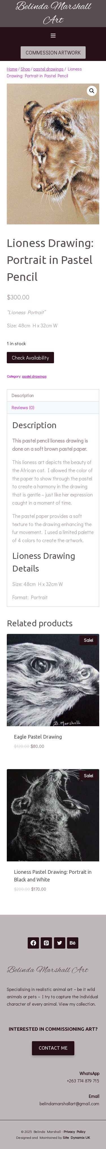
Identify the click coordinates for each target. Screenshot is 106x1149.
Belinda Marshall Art (47, 970)
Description (23, 395)
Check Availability (30, 357)
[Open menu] (53, 35)
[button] (92, 91)
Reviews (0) (23, 407)
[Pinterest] (46, 943)
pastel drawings (34, 376)
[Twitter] (59, 943)
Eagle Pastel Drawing (38, 736)
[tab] (53, 395)
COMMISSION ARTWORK (53, 52)
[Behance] (72, 943)
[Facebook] (33, 943)
